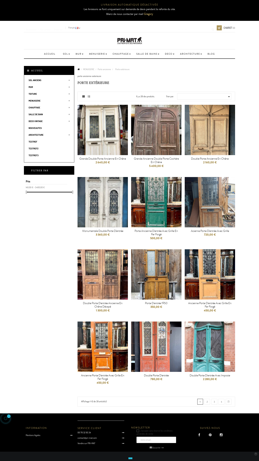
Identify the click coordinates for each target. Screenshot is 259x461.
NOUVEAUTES (35, 128)
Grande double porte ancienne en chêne (102, 159)
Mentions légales (33, 435)
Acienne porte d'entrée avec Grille (210, 231)
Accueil (37, 70)
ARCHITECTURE (36, 134)
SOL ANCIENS (35, 80)
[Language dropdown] (74, 28)
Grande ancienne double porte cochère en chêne (156, 160)
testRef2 (33, 148)
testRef (33, 141)
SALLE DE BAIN (36, 114)
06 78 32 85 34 (84, 432)
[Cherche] (194, 27)
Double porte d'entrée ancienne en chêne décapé (102, 305)
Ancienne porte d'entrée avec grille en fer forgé (209, 305)
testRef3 (33, 155)
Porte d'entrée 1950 (156, 303)
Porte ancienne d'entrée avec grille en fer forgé (156, 233)
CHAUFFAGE (34, 107)
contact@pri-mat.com (87, 437)
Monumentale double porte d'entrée (102, 231)
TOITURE (33, 93)
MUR (31, 87)
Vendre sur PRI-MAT (86, 443)
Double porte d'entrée (156, 375)
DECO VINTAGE (36, 121)
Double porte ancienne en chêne (210, 159)
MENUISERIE (34, 100)
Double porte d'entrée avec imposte (210, 375)
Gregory (148, 14)
